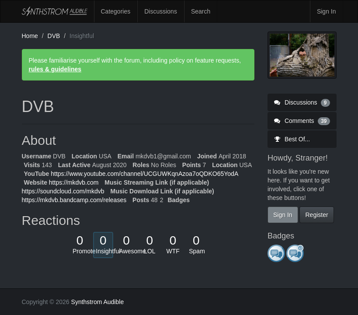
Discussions (160, 11)
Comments (302, 120)
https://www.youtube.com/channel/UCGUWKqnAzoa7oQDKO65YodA (144, 173)
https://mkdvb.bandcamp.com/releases (74, 199)
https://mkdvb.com (74, 182)
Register (316, 214)
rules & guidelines (55, 69)
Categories (116, 11)
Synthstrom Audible (54, 11)
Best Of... (292, 139)
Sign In (326, 11)
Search (200, 11)
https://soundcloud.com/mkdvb (63, 191)
